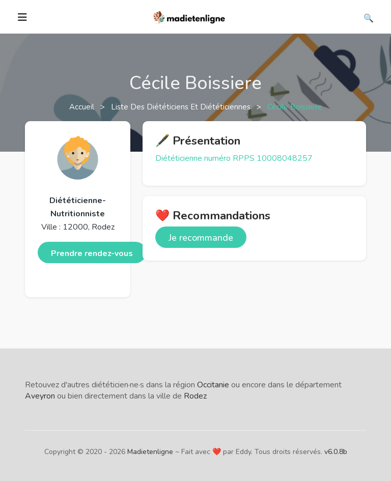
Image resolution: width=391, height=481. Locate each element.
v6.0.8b (335, 452)
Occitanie (213, 384)
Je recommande (201, 238)
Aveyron (40, 396)
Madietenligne (150, 452)
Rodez (195, 396)
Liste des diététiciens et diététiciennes (182, 107)
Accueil (82, 107)
